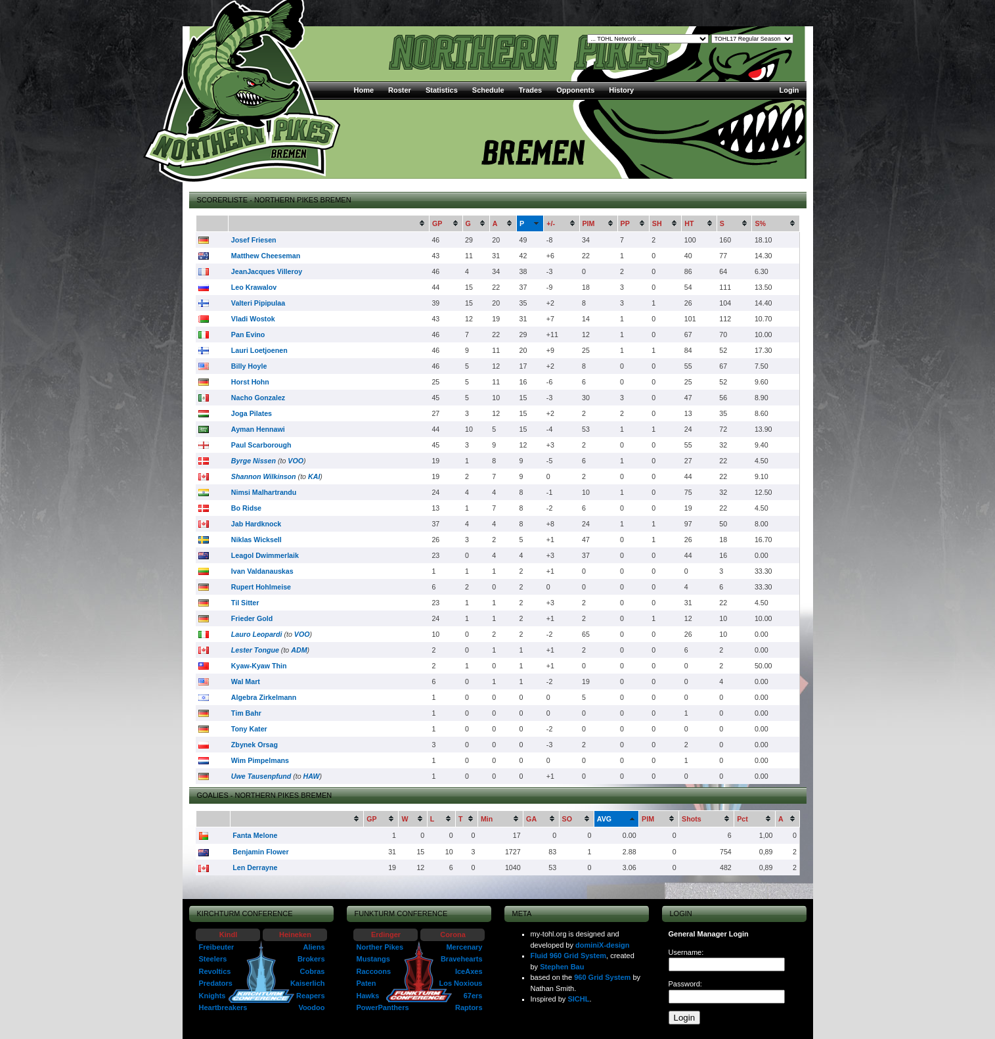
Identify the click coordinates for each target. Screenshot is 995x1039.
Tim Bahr (246, 713)
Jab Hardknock (256, 524)
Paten (366, 983)
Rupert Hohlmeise (261, 587)
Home (364, 90)
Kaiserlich (307, 983)
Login (789, 90)
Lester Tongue (255, 650)
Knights (212, 996)
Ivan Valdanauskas (262, 571)
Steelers (213, 959)
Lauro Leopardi (256, 634)
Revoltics (215, 971)
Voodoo (311, 1007)
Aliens (313, 947)
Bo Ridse (246, 508)
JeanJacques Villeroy (266, 271)
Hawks (368, 996)
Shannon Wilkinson (263, 476)
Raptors (469, 1007)
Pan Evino (248, 334)
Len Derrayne (254, 867)
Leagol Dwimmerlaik (265, 555)
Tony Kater (249, 729)
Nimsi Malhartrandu (263, 492)
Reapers (310, 996)
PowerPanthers (383, 1007)
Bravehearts (462, 959)
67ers (473, 996)
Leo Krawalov (253, 287)
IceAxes (469, 971)
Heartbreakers (223, 1007)
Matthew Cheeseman (265, 256)
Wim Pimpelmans (260, 760)
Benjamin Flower (260, 852)
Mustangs (373, 959)
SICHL (578, 999)
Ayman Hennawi (258, 429)
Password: (685, 984)
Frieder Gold (252, 618)
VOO (295, 461)
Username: (686, 952)
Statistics (442, 90)
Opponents (575, 90)
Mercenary (464, 947)
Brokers (311, 959)
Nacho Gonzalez (258, 398)
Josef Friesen (253, 240)
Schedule (488, 90)
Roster (399, 90)
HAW (311, 776)
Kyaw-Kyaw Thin (259, 666)
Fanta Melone (254, 835)
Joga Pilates (251, 413)
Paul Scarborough (261, 445)
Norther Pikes (380, 947)
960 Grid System (602, 977)
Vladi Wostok (253, 319)
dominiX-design (602, 945)
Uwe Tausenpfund (261, 776)
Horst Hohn (250, 382)
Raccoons (374, 971)
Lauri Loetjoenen (259, 350)
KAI (314, 476)
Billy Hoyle (249, 366)
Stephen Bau (562, 967)
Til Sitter (245, 603)
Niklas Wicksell (256, 539)
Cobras (312, 971)
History (621, 90)
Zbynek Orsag (254, 745)
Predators (215, 983)
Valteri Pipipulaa (258, 303)
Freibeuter (216, 947)
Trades (530, 90)
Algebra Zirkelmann (264, 697)
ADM (299, 650)
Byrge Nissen (253, 461)
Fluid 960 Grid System (569, 955)
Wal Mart (245, 681)
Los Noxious (460, 983)
